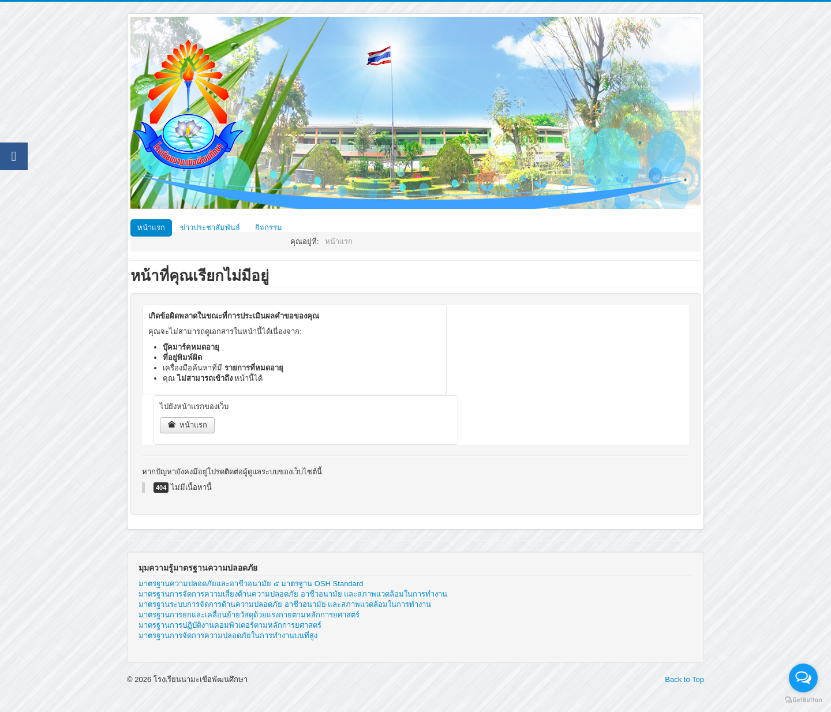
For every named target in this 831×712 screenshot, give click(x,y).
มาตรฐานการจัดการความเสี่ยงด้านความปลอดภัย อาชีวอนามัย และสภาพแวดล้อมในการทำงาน (292, 594)
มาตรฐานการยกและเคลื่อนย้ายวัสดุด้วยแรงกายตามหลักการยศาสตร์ (249, 614)
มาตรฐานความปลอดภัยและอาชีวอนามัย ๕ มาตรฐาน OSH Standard (250, 583)
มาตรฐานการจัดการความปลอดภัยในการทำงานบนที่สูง (227, 635)
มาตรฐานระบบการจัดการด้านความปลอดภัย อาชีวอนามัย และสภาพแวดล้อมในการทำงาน (284, 604)
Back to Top (684, 679)
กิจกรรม (268, 227)
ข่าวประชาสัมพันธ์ (210, 227)
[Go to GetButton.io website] (803, 700)
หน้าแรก (151, 227)
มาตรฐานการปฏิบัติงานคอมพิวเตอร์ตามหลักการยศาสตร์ (229, 625)
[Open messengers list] (803, 678)
